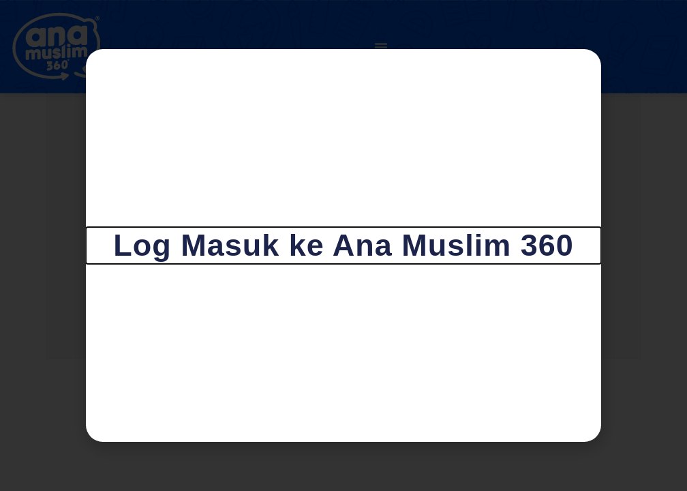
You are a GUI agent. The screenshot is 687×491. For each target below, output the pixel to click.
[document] (343, 245)
